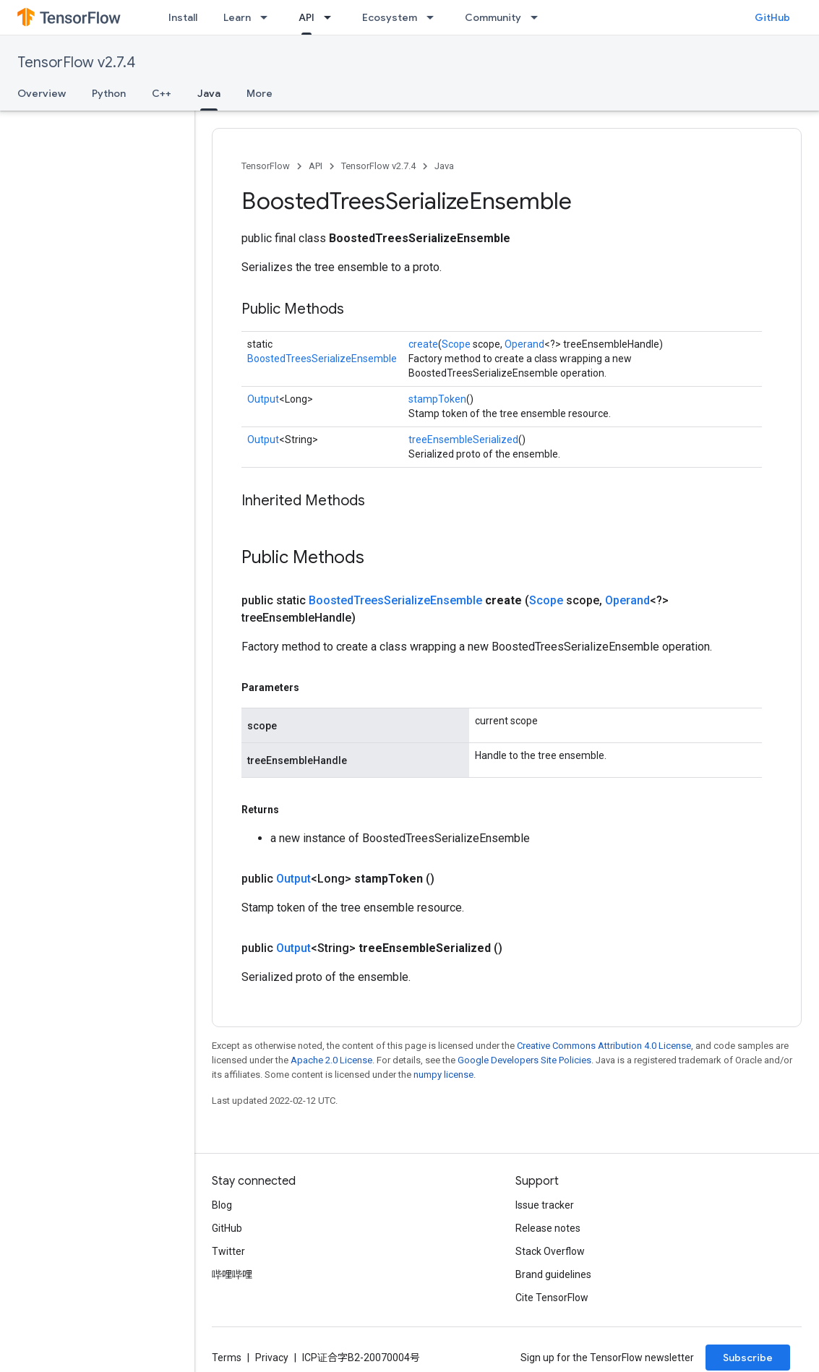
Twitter (228, 1251)
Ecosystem (389, 17)
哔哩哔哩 (232, 1274)
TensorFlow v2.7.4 (76, 62)
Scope (456, 344)
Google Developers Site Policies (524, 1060)
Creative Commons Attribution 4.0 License (604, 1045)
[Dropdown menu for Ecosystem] (434, 17)
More (259, 93)
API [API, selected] (306, 17)
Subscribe (748, 1357)
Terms (226, 1357)
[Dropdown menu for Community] (538, 17)
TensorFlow (265, 165)
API (315, 165)
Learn (237, 17)
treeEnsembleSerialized (463, 439)
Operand (524, 344)
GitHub (772, 17)
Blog (222, 1205)
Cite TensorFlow (551, 1297)
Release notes (547, 1228)
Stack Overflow (550, 1251)
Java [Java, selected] (208, 93)
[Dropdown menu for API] (331, 17)
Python (109, 93)
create (423, 344)
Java (444, 165)
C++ (161, 93)
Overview (41, 93)
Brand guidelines (553, 1274)
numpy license (443, 1074)
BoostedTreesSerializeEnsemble (322, 358)
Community (493, 17)
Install (182, 17)
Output (263, 399)
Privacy (271, 1357)
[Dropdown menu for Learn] (268, 17)
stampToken (437, 399)
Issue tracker (544, 1205)
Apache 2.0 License (331, 1060)
